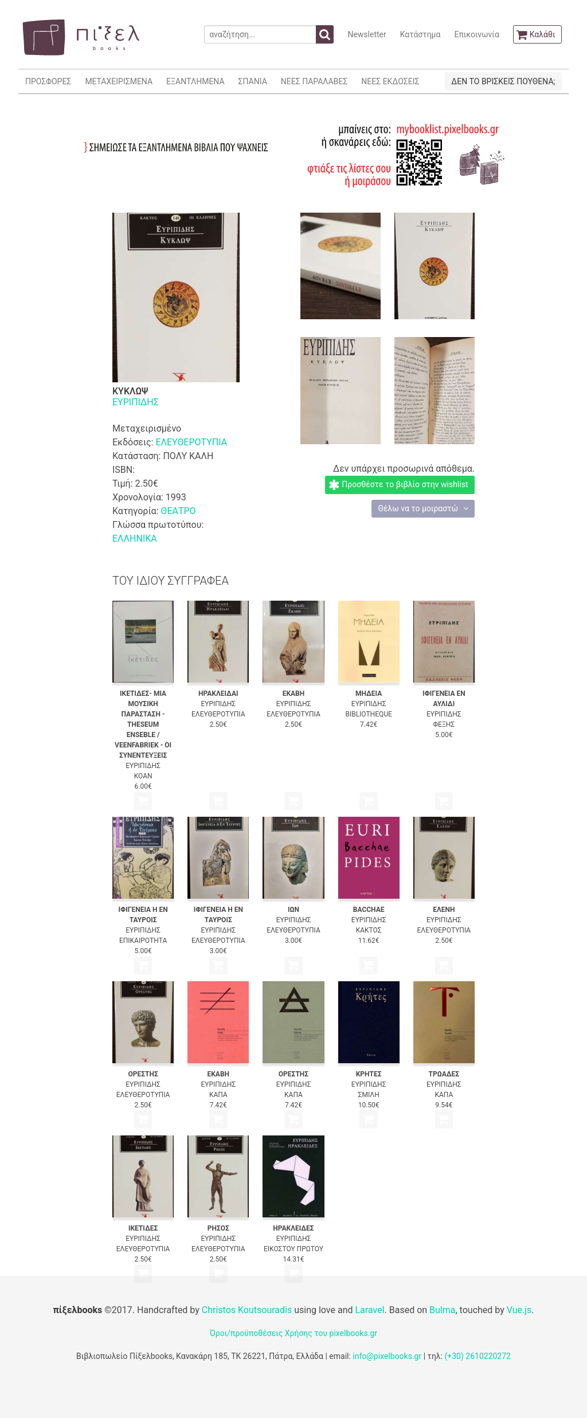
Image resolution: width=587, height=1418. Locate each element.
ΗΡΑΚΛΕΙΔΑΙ (218, 694)
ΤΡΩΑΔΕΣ (444, 1074)
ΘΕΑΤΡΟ (178, 511)
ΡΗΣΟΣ (218, 1228)
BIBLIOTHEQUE (368, 714)
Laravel (369, 1310)
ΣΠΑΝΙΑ (252, 81)
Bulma (442, 1310)
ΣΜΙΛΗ (368, 1095)
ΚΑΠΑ (218, 1095)
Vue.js (519, 1310)
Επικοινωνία (476, 34)
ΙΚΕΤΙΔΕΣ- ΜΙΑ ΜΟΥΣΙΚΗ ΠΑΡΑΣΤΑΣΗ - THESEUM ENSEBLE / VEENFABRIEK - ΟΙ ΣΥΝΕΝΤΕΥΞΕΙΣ (143, 724)
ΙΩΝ (293, 910)
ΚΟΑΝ (143, 776)
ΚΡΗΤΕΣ (369, 1074)
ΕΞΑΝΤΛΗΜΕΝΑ (195, 81)
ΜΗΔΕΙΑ (368, 694)
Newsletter (366, 34)
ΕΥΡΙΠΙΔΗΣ (135, 402)
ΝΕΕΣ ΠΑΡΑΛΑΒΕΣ (314, 81)
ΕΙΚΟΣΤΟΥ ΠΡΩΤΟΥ (293, 1249)
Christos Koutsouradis (247, 1310)
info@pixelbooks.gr (387, 1356)
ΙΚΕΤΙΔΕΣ (143, 1228)
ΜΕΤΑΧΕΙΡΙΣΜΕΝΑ (118, 81)
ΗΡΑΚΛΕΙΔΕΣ (293, 1228)
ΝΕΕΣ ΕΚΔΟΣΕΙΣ (390, 81)
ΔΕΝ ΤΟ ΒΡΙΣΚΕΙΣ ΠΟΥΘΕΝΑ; (503, 81)
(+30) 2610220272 (477, 1356)
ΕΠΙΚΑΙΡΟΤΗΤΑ (143, 941)
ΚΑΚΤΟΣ (369, 930)
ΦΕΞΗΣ (444, 724)
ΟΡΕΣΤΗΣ (143, 1074)
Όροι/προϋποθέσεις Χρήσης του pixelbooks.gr (293, 1333)
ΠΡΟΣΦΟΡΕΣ (48, 81)
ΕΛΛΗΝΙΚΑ (134, 538)
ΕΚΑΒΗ (294, 694)
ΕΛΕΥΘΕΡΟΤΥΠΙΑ (191, 442)
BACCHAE (369, 910)
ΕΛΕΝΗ (444, 910)
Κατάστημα (420, 34)
